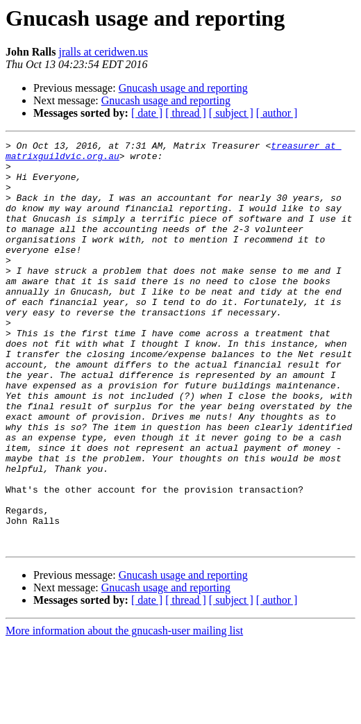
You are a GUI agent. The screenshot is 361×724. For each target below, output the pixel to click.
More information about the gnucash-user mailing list (124, 712)
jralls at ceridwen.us (102, 52)
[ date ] (146, 113)
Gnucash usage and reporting (183, 88)
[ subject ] (231, 113)
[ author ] (277, 113)
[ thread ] (185, 113)
